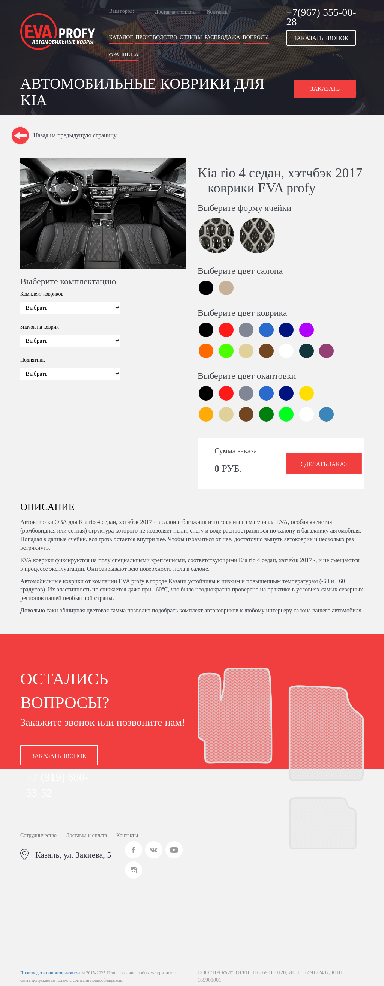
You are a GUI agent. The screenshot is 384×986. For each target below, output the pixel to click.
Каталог (121, 37)
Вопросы (255, 37)
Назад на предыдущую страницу (75, 135)
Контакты (218, 12)
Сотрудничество (38, 835)
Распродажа (222, 37)
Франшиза (124, 54)
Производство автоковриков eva (50, 972)
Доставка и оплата (174, 12)
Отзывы (191, 37)
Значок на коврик (39, 327)
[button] (325, 38)
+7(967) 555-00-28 (321, 17)
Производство (156, 37)
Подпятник (32, 360)
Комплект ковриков (41, 294)
